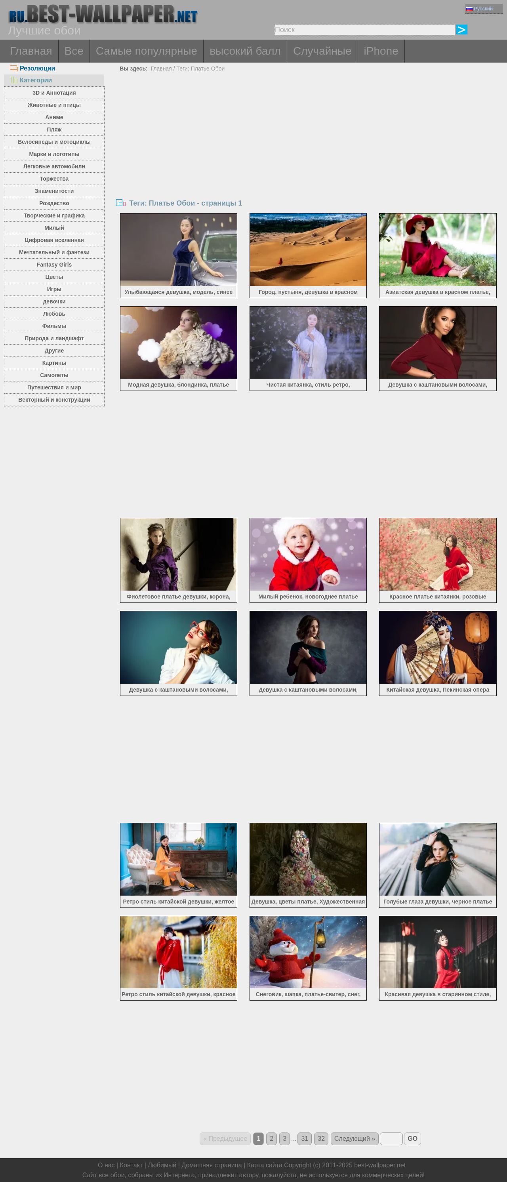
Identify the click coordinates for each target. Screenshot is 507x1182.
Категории (31, 80)
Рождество (54, 203)
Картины (54, 363)
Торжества (54, 178)
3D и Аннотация (54, 93)
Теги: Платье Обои (200, 68)
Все (74, 51)
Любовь (54, 314)
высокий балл (245, 51)
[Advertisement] (308, 133)
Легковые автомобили (54, 166)
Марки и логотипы (54, 154)
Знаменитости (54, 191)
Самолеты (54, 375)
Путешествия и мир (54, 387)
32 (321, 1138)
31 (304, 1138)
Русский (479, 8)
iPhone (381, 51)
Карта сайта (264, 1165)
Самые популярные (146, 51)
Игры (54, 289)
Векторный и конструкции (54, 400)
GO (412, 1138)
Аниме (54, 117)
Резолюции (32, 68)
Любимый (162, 1165)
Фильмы (54, 326)
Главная (31, 51)
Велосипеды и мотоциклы (54, 142)
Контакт (131, 1165)
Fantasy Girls (54, 264)
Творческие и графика (54, 215)
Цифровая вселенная (54, 240)
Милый (54, 228)
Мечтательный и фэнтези (54, 252)
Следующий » (354, 1138)
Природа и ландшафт (54, 338)
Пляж (54, 129)
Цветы (54, 277)
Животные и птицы (54, 105)
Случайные (322, 51)
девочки (54, 301)
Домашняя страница (211, 1165)
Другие (54, 350)
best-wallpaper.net (380, 1165)
